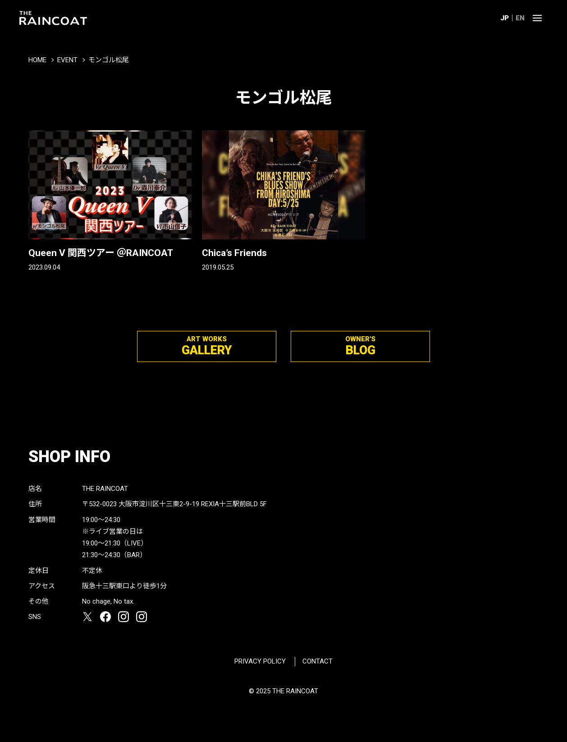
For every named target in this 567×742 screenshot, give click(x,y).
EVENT (67, 60)
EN (520, 18)
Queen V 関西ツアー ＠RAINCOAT (100, 252)
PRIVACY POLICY (260, 661)
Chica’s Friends (234, 252)
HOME (37, 60)
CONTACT (317, 661)
